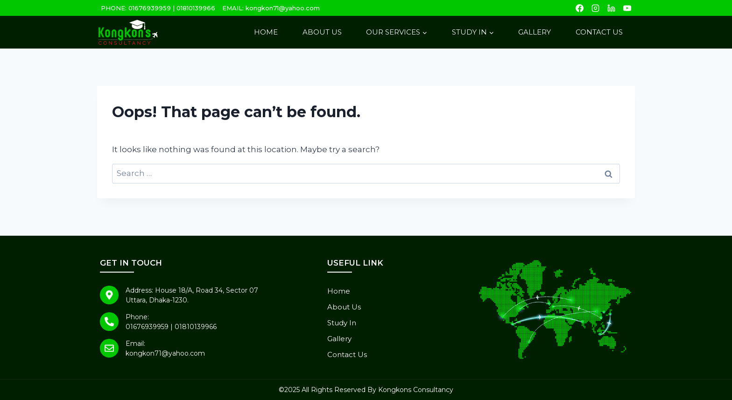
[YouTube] (627, 8)
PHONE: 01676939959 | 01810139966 (158, 8)
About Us (322, 32)
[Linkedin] (611, 8)
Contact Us (599, 32)
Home (266, 32)
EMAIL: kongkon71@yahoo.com (271, 8)
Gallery (534, 32)
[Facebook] (579, 8)
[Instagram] (595, 8)
